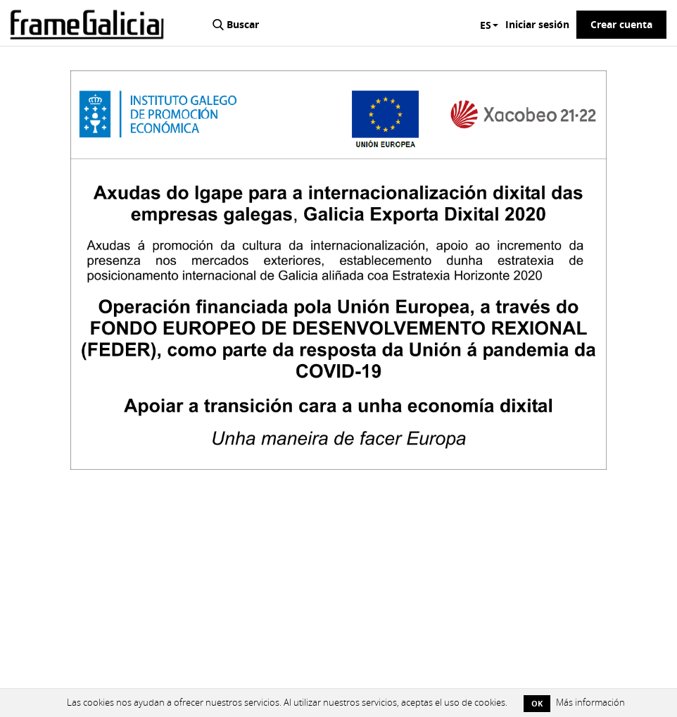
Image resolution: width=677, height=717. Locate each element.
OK (537, 703)
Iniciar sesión (537, 24)
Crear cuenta (621, 24)
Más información (590, 703)
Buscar (243, 24)
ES (489, 25)
